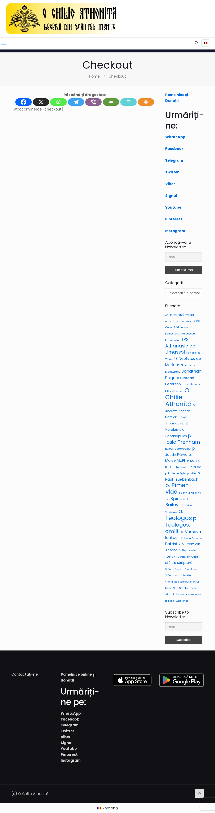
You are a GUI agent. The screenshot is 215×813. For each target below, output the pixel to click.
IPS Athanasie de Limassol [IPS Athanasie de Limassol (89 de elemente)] (180, 345)
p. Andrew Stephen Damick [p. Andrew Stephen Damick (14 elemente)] (180, 411)
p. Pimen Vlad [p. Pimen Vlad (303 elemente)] (177, 488)
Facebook (174, 148)
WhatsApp (175, 136)
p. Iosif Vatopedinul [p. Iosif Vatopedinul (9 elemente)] (178, 448)
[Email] (183, 256)
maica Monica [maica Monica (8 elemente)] (191, 384)
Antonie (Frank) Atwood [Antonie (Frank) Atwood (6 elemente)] (179, 314)
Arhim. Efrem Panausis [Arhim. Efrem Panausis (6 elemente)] (178, 321)
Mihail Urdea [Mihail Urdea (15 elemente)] (174, 391)
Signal (171, 195)
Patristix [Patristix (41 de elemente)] (172, 543)
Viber (170, 183)
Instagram (175, 230)
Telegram (174, 160)
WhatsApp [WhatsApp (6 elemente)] (182, 600)
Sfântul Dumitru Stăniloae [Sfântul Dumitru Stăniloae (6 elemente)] (181, 569)
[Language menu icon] (205, 43)
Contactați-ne (24, 674)
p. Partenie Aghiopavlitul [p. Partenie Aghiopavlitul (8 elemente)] (181, 473)
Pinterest (173, 219)
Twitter (172, 172)
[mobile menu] (3, 43)
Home (94, 76)
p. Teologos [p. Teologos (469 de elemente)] (178, 514)
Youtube (173, 207)
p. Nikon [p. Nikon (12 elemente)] (196, 467)
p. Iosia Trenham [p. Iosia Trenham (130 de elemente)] (182, 438)
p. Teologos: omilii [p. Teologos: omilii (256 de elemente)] (181, 524)
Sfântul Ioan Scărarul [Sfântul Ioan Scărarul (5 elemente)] (177, 581)
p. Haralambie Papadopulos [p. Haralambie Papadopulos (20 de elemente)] (177, 429)
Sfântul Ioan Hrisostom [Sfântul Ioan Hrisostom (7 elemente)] (179, 575)
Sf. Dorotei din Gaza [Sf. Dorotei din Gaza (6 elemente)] (186, 556)
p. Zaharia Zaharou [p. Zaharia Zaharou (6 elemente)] (190, 538)
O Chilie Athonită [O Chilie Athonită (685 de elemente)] (178, 397)
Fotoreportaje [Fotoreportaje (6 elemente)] (173, 340)
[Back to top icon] (199, 793)
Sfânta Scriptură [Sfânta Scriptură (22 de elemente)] (179, 562)
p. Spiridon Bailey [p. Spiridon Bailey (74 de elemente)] (176, 502)
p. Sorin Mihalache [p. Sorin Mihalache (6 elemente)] (189, 492)
